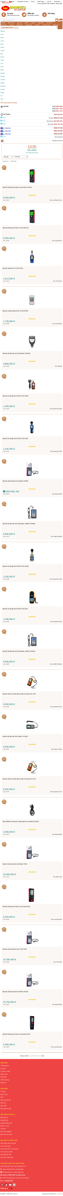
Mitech (2, 70)
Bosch (2, 37)
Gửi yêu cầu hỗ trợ (57, 140)
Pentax (2, 47)
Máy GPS (49, 23)
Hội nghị (37, 25)
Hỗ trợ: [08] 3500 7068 (43, 3)
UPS (2, 1097)
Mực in (26, 23)
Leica (2, 34)
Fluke (2, 66)
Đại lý (32, 1)
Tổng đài (3, 23)
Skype (3, 117)
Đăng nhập (59, 3)
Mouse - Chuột (5, 1126)
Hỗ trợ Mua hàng (5, 1146)
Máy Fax (19, 23)
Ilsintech (3, 73)
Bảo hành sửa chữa (6, 1134)
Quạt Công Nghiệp (6, 1131)
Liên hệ (49, 1)
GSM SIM (3, 1077)
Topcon (2, 50)
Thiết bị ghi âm (5, 1065)
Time (2, 63)
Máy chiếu (41, 23)
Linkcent (3, 79)
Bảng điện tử (4, 1117)
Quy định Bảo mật (6, 1154)
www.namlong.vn (19, 1172)
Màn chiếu (4, 1105)
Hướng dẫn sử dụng (22, 1)
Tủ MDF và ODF (5, 1071)
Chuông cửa (28, 25)
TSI (1, 96)
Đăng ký (53, 3)
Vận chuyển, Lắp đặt (6, 1151)
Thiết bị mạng (46, 25)
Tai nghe (3, 1068)
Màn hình (3, 1103)
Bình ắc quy (4, 1094)
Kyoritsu (3, 76)
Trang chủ (3, 1)
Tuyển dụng (5, 2)
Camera (11, 25)
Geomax (3, 89)
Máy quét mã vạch (6, 1108)
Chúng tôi (11, 1)
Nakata (2, 83)
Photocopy (19, 25)
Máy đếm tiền (4, 1120)
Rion (2, 54)
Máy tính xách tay (6, 1100)
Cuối (42, 1056)
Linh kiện (3, 1128)
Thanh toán (57, 1)
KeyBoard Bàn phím (6, 1123)
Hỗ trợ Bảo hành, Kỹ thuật (8, 1143)
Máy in (33, 23)
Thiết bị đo (56, 25)
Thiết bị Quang (5, 1080)
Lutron (2, 41)
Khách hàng (40, 1)
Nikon (2, 44)
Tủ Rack (3, 1091)
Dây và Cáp (4, 1074)
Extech (2, 57)
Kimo (2, 99)
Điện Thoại (11, 23)
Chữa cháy (3, 25)
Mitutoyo (3, 31)
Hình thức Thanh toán (7, 1157)
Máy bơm (3, 1082)
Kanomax (3, 86)
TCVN (2, 60)
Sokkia (2, 92)
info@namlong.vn (8, 1172)
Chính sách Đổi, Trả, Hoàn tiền (9, 1149)
